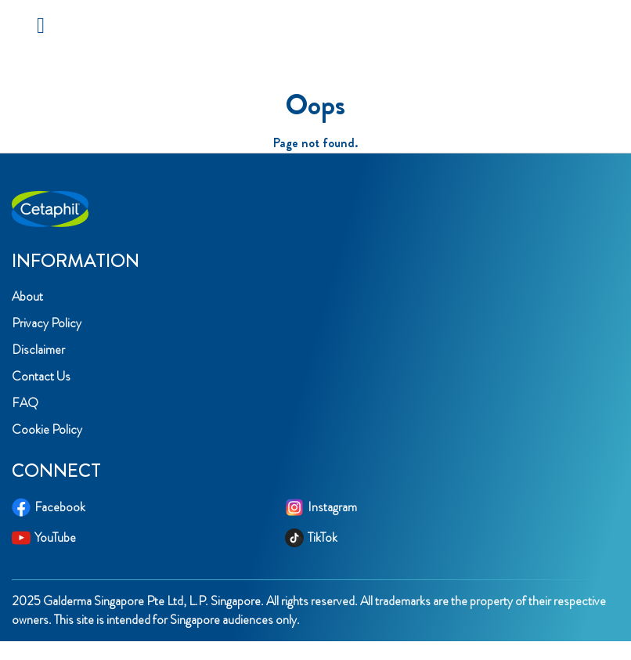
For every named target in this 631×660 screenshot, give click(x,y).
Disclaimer (38, 350)
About (27, 296)
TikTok (311, 537)
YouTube (44, 537)
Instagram (321, 507)
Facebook (48, 507)
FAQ (25, 403)
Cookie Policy (47, 429)
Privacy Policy (46, 323)
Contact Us (41, 376)
